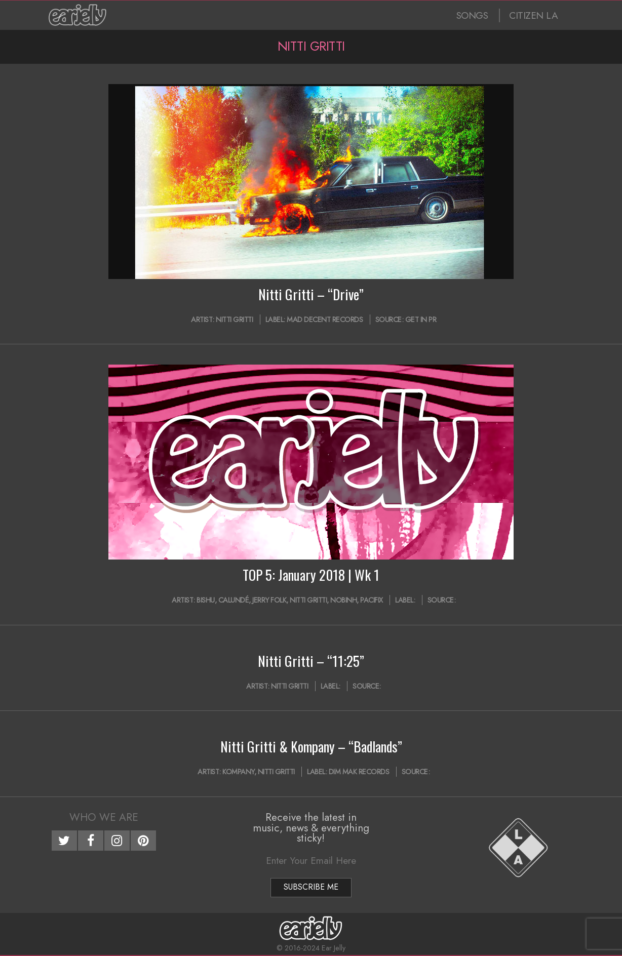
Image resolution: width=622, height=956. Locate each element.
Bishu (206, 600)
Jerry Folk (269, 600)
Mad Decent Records (325, 319)
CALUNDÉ (233, 600)
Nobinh (343, 600)
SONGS (472, 15)
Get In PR (421, 319)
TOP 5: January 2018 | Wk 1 (311, 575)
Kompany (238, 772)
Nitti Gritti (234, 319)
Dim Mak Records (359, 772)
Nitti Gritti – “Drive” (311, 294)
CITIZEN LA (533, 15)
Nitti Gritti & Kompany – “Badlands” (311, 746)
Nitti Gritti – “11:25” (311, 661)
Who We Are (103, 817)
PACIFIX (371, 600)
